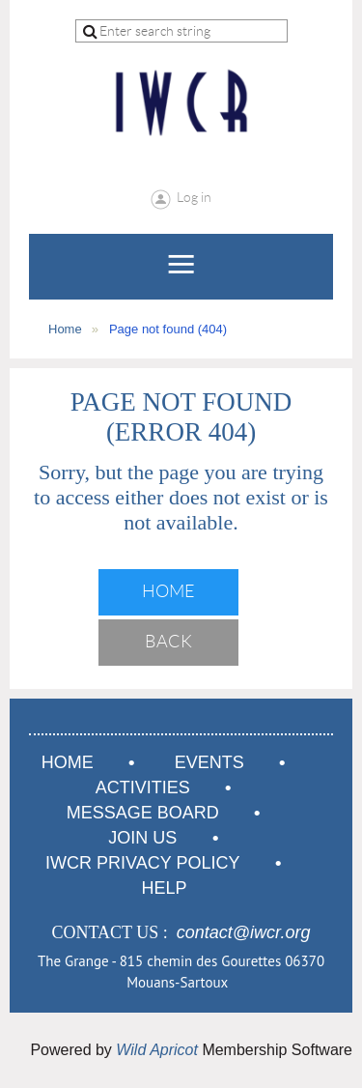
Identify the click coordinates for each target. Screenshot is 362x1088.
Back (168, 641)
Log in (194, 197)
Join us (142, 837)
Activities (143, 787)
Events (209, 762)
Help (163, 888)
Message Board (143, 812)
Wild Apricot (157, 1050)
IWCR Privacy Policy (142, 863)
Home (65, 329)
